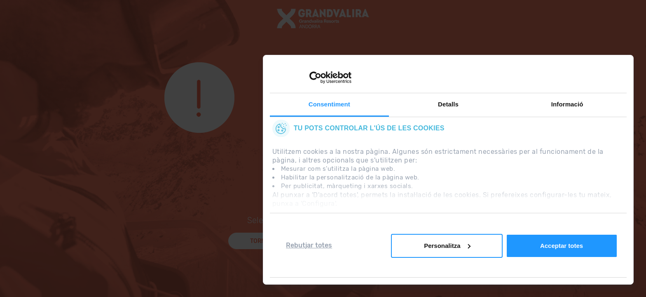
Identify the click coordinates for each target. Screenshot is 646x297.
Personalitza (447, 245)
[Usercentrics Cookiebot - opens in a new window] (315, 77)
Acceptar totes (561, 245)
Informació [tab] (567, 104)
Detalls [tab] (448, 104)
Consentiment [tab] (329, 104)
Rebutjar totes (309, 245)
